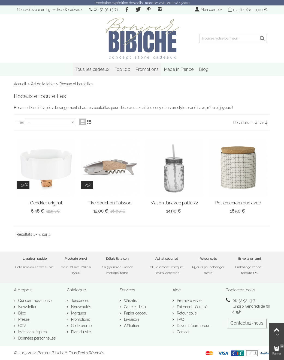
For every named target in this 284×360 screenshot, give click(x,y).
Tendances (79, 300)
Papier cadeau (135, 313)
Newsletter (27, 307)
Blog (204, 69)
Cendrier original (46, 202)
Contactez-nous (246, 323)
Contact (182, 332)
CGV (21, 325)
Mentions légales (32, 332)
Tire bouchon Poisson (110, 202)
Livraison (131, 319)
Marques (78, 313)
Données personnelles (36, 338)
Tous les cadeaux (92, 69)
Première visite (188, 300)
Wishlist (130, 300)
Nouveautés (80, 307)
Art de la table (43, 84)
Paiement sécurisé (191, 307)
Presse (23, 319)
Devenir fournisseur (193, 325)
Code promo (81, 325)
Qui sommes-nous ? (34, 300)
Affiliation (131, 325)
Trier (20, 122)
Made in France (179, 69)
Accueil (20, 84)
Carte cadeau (134, 307)
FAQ (180, 319)
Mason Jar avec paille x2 (174, 202)
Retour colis (186, 313)
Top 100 (122, 69)
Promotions (147, 69)
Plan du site (80, 332)
